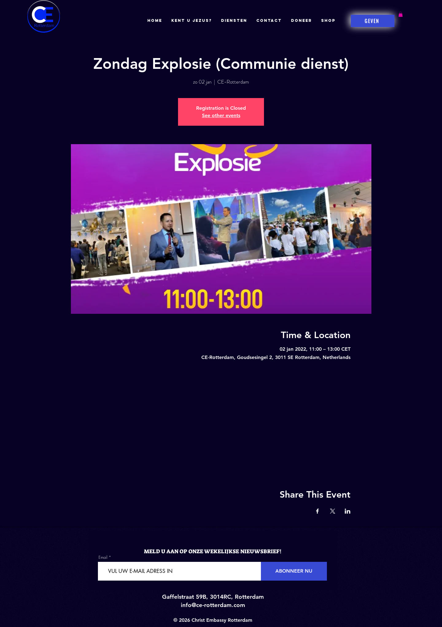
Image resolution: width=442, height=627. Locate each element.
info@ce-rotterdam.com (213, 605)
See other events (221, 115)
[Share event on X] (332, 511)
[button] (400, 14)
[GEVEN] (372, 21)
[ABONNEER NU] (294, 571)
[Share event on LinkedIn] (348, 511)
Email (103, 557)
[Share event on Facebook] (317, 511)
